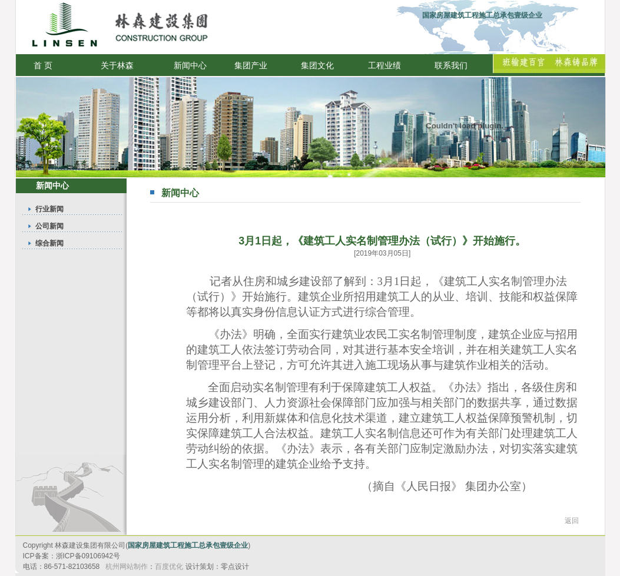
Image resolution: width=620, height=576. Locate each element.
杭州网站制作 (126, 566)
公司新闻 (49, 226)
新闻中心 (190, 65)
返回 (572, 521)
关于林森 (117, 65)
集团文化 (317, 65)
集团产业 (250, 65)
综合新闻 (49, 243)
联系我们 (451, 65)
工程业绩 (384, 65)
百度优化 (169, 566)
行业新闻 (49, 209)
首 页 (43, 65)
